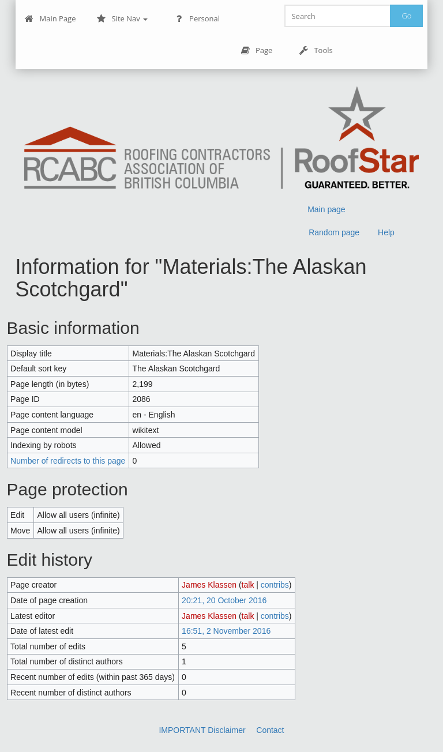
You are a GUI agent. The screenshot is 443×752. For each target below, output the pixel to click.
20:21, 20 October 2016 (224, 600)
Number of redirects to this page (67, 460)
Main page (326, 209)
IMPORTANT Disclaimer (202, 730)
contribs (275, 584)
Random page (334, 232)
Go (406, 15)
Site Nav (122, 19)
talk (248, 584)
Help (386, 232)
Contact (270, 730)
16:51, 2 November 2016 (226, 631)
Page (256, 50)
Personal (197, 19)
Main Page (50, 19)
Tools (315, 50)
